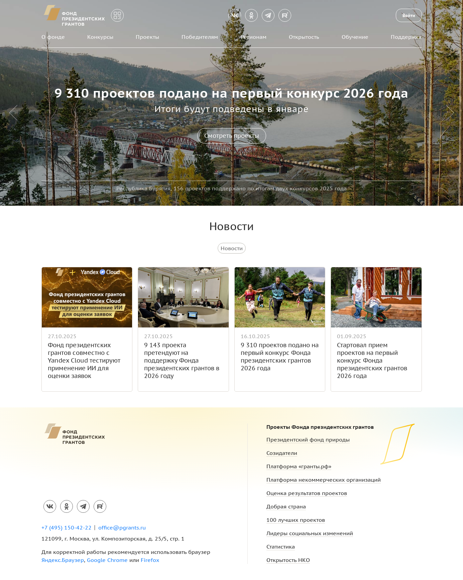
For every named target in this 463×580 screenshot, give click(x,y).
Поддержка (406, 36)
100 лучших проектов (295, 519)
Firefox (150, 560)
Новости (232, 248)
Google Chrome (107, 560)
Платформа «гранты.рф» (298, 466)
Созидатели (281, 453)
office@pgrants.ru (122, 527)
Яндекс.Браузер (62, 560)
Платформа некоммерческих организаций (323, 479)
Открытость (304, 36)
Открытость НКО (288, 560)
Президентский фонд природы (308, 439)
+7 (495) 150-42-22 (66, 527)
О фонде (53, 36)
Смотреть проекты (231, 135)
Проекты (147, 36)
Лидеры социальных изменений (309, 533)
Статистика (280, 546)
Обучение (355, 36)
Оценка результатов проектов (306, 493)
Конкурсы (100, 36)
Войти (408, 15)
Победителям (200, 36)
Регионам (253, 36)
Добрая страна (286, 506)
